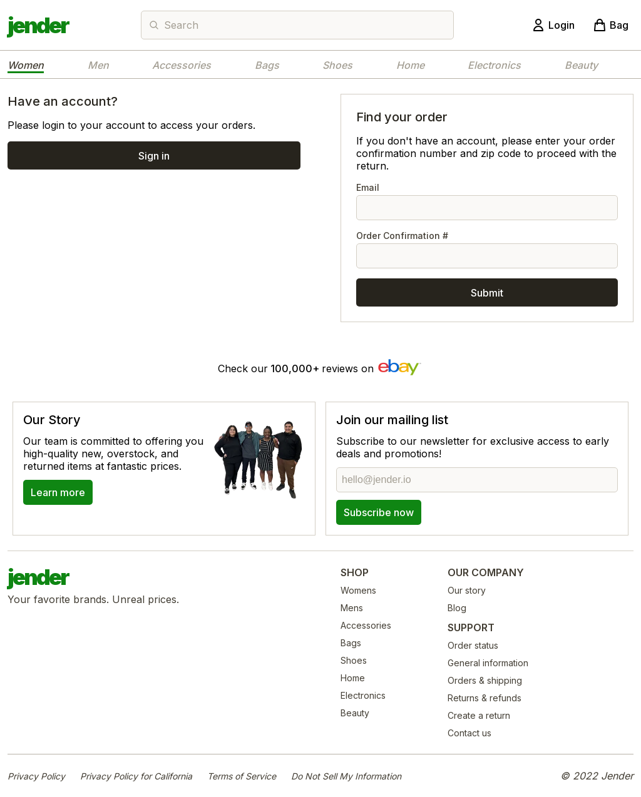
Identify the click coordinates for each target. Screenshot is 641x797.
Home (410, 65)
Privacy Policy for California (136, 776)
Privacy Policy (36, 776)
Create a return (479, 715)
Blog (457, 607)
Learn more (58, 492)
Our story (467, 590)
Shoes (337, 65)
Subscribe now (379, 512)
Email (487, 201)
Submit (487, 293)
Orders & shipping (485, 680)
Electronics (494, 65)
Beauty (581, 65)
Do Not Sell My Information (346, 776)
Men (98, 65)
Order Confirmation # (487, 249)
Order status (473, 645)
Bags (267, 65)
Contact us (469, 733)
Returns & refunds (484, 698)
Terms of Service (241, 776)
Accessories (181, 65)
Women (26, 65)
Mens (352, 607)
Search (181, 25)
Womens (358, 590)
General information (488, 662)
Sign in (154, 156)
